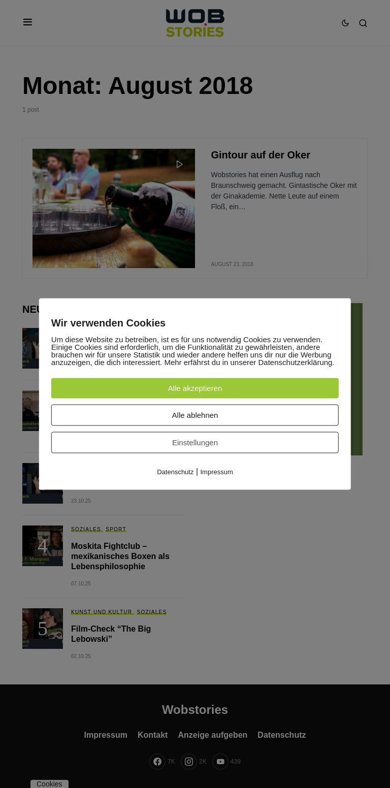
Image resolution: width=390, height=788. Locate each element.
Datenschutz (175, 472)
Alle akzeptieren (195, 388)
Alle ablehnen (195, 415)
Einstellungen (195, 442)
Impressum (217, 472)
